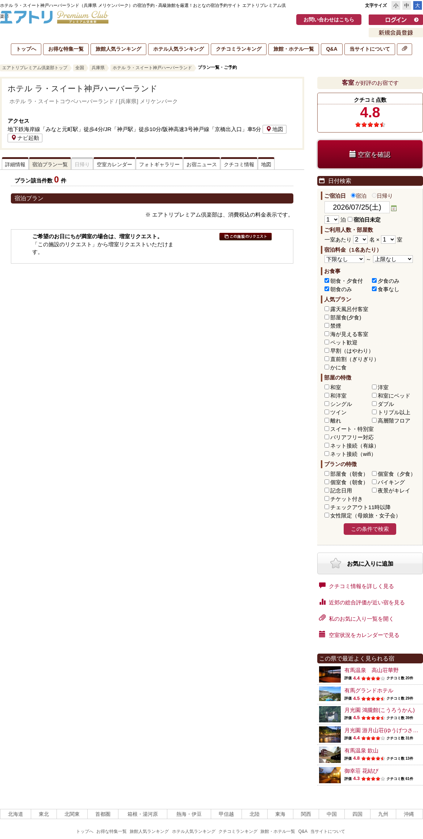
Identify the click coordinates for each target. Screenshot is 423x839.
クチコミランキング (238, 49)
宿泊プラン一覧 (50, 164)
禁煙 (335, 326)
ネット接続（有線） (354, 445)
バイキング (391, 482)
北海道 (15, 814)
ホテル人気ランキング (178, 49)
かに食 (338, 367)
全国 (79, 67)
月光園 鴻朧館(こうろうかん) (379, 710)
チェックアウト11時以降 (360, 507)
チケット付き (346, 499)
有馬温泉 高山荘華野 (371, 670)
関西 (306, 814)
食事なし (388, 289)
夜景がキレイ (394, 490)
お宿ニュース (202, 164)
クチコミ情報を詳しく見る (356, 585)
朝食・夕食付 (346, 281)
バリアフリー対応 (352, 437)
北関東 (72, 814)
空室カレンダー (114, 164)
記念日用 (341, 490)
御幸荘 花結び (361, 771)
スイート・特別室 (352, 429)
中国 (332, 814)
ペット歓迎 (343, 342)
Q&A (331, 49)
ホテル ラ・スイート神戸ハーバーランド (152, 67)
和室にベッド (394, 396)
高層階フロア (394, 421)
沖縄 (409, 814)
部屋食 (349, 474)
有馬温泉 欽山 (361, 750)
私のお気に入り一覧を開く (356, 618)
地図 (274, 129)
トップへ (26, 49)
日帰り (382, 196)
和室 (335, 387)
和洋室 (338, 396)
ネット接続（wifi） (353, 454)
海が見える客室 (349, 334)
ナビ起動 (25, 138)
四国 (357, 814)
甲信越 (226, 814)
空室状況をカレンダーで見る (359, 634)
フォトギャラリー (159, 164)
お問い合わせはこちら (328, 19)
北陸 (255, 814)
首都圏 (102, 814)
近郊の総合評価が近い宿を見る (362, 601)
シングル (341, 404)
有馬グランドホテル (368, 690)
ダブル (386, 404)
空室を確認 (369, 154)
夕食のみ (388, 281)
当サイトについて (369, 49)
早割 (352, 351)
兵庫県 (98, 67)
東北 (44, 814)
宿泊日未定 (364, 220)
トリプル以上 (394, 412)
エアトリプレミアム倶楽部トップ (34, 67)
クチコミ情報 (239, 164)
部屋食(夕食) (345, 317)
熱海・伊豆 (189, 814)
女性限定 (365, 515)
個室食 (397, 474)
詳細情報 (15, 164)
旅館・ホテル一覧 (293, 49)
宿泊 (359, 196)
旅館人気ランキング (118, 49)
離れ (335, 421)
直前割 (354, 359)
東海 (280, 814)
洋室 (383, 387)
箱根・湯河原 (142, 814)
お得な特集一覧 (66, 49)
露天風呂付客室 (349, 309)
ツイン (338, 412)
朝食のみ (341, 289)
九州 (383, 814)
